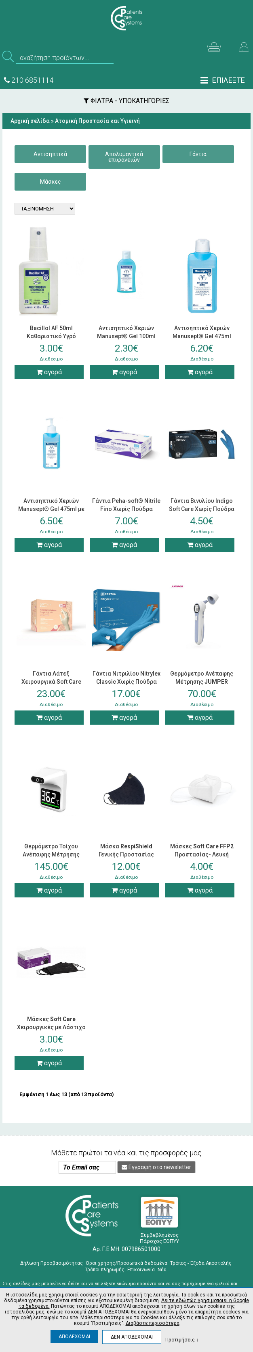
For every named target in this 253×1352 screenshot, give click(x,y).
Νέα (162, 1270)
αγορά (49, 372)
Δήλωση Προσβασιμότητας (51, 1263)
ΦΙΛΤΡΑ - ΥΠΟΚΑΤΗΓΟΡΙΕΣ (126, 101)
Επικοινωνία (141, 1270)
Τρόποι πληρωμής (104, 1270)
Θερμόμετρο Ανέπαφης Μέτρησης (201, 681)
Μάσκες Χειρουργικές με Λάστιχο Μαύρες (51, 1027)
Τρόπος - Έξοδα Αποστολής (201, 1263)
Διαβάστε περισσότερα (152, 1323)
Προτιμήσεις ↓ (181, 1339)
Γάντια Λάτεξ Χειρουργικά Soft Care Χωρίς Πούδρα (51, 681)
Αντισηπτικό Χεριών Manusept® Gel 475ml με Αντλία (51, 509)
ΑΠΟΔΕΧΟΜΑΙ (74, 1336)
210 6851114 (28, 80)
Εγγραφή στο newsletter (156, 1167)
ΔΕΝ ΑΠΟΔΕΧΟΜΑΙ (132, 1337)
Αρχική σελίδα (30, 121)
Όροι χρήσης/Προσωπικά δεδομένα (126, 1263)
